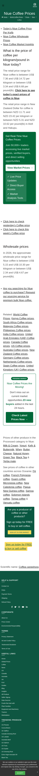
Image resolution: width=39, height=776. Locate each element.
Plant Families (6, 706)
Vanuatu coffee (11, 502)
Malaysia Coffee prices (15, 326)
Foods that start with (8, 703)
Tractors (4, 712)
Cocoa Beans (6, 728)
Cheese (7, 453)
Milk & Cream (10, 445)
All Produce (5, 694)
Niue (33, 17)
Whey (19, 449)
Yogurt (23, 445)
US (3, 670)
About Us (5, 618)
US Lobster (5, 737)
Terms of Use (6, 648)
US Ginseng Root (7, 751)
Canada (4, 673)
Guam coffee (18, 479)
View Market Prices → (20, 167)
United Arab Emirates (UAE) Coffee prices (18, 338)
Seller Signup (6, 697)
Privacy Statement (7, 636)
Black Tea (21, 457)
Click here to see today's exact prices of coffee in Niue (19, 94)
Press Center (6, 622)
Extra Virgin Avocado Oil (9, 754)
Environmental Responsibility (11, 626)
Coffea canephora (28, 567)
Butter (26, 449)
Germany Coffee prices (16, 357)
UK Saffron (5, 731)
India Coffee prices (13, 334)
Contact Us (5, 586)
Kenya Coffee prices (22, 318)
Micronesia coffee (13, 483)
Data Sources (6, 700)
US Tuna (4, 745)
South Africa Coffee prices (17, 322)
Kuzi (3, 682)
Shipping (4, 598)
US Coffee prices (20, 346)
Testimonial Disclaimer (9, 644)
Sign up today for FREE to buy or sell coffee (18, 546)
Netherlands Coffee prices (17, 361)
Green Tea (9, 457)
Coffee (4, 664)
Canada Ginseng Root (9, 734)
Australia (4, 676)
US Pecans (5, 725)
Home (5, 17)
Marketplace (5, 715)
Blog (3, 688)
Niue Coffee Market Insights (18, 44)
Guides (4, 685)
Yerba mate (9, 461)
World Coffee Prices (16, 17)
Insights (4, 691)
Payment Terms (7, 594)
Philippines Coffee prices (17, 330)
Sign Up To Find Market (19, 532)
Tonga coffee (18, 498)
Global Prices (6, 661)
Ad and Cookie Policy (8, 640)
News (3, 667)
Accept (20, 773)
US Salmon (5, 743)
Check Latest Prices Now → (19, 417)
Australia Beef (6, 740)
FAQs (3, 590)
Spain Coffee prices (14, 365)
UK (3, 679)
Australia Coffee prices (15, 350)
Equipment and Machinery (10, 709)
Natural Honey (21, 453)
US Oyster (5, 748)
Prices (27, 17)
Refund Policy (6, 602)
